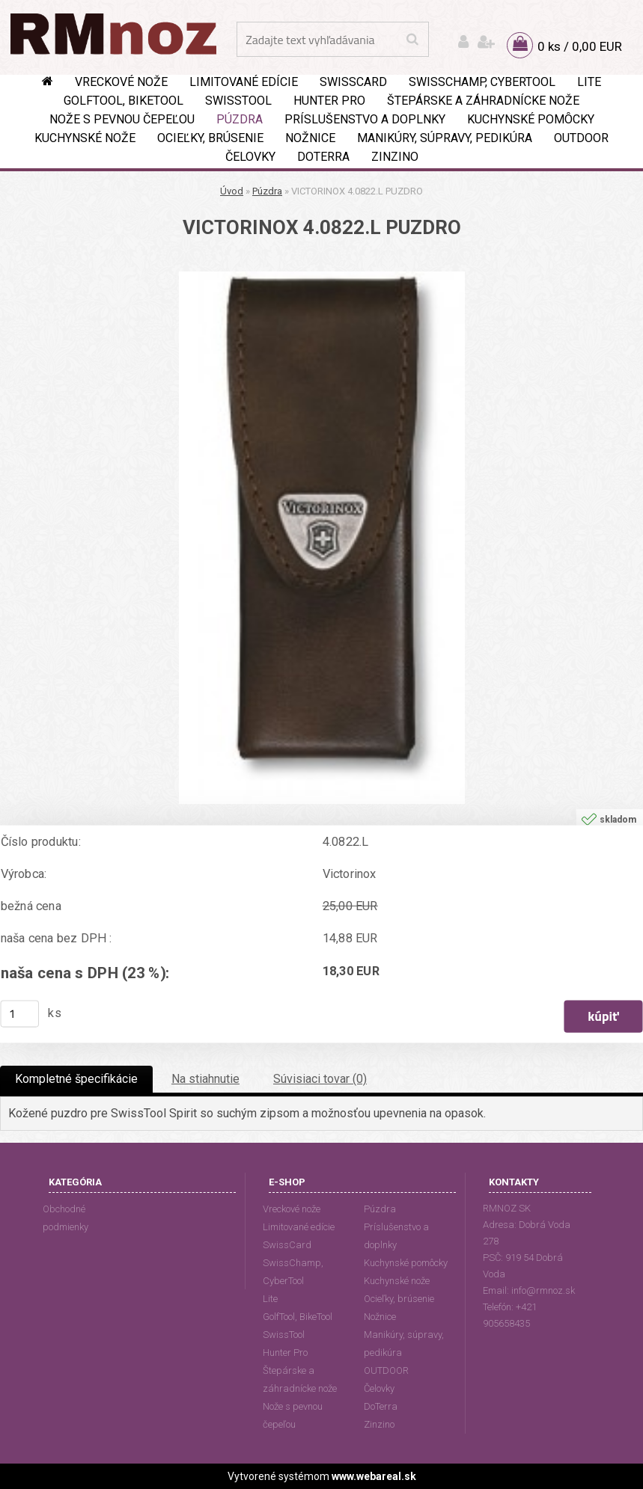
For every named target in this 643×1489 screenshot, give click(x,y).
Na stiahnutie (205, 1079)
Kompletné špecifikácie (76, 1079)
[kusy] (20, 1014)
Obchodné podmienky (65, 1217)
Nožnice (310, 138)
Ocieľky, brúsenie (210, 138)
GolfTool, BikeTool (123, 100)
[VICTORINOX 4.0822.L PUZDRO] (322, 277)
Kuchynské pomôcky (530, 119)
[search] (412, 39)
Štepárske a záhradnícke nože (483, 100)
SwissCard (353, 82)
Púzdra (239, 119)
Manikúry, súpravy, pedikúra (444, 138)
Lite (589, 82)
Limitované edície (243, 82)
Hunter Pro (329, 100)
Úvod (231, 191)
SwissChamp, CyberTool (482, 82)
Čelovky (250, 157)
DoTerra (323, 157)
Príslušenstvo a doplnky (364, 119)
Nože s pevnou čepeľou (122, 119)
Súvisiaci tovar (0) (320, 1079)
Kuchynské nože (84, 138)
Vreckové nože (121, 82)
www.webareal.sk (374, 1476)
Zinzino (394, 157)
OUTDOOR (581, 138)
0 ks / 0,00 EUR (579, 46)
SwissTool (238, 100)
